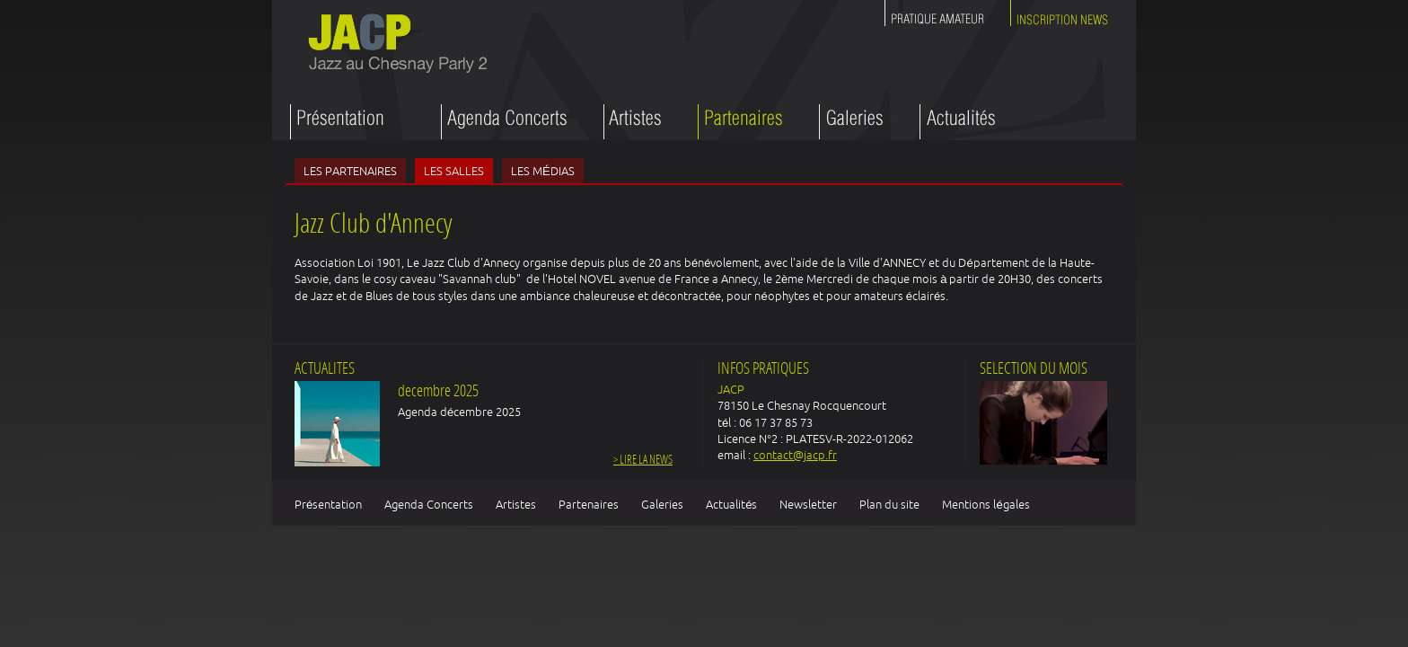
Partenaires (589, 504)
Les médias (543, 170)
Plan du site (889, 504)
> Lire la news (643, 460)
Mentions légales (985, 504)
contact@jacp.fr (795, 454)
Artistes (516, 504)
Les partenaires (350, 170)
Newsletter (808, 504)
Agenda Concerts (428, 504)
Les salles (454, 170)
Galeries (662, 504)
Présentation (328, 504)
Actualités (731, 504)
